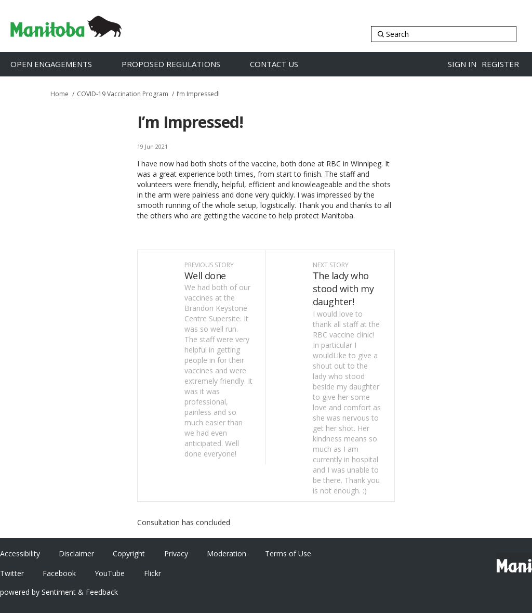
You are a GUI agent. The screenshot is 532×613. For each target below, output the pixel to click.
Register (500, 64)
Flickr (152, 573)
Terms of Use (288, 553)
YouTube (110, 573)
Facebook (59, 573)
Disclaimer (76, 553)
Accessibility (20, 553)
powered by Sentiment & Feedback (59, 592)
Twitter (12, 573)
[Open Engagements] (62, 64)
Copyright (129, 553)
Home (59, 93)
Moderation (226, 553)
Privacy (176, 553)
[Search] (443, 34)
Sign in (462, 64)
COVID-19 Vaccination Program (122, 93)
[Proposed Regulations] (182, 64)
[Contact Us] (285, 64)
